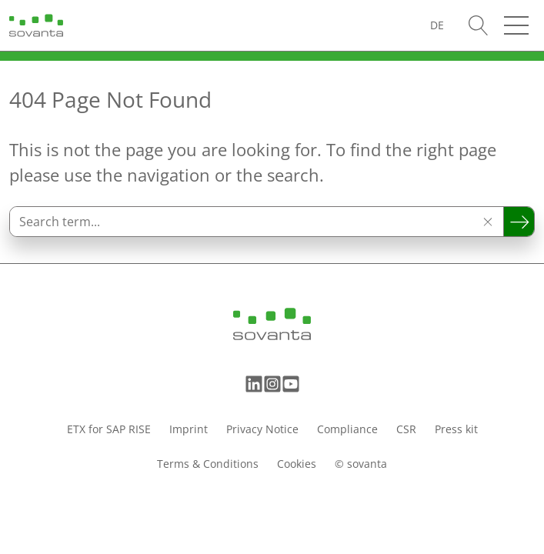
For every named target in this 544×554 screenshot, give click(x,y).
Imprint (188, 429)
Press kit (456, 429)
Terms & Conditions (208, 463)
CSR (406, 429)
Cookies (296, 463)
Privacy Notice (262, 429)
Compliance (347, 429)
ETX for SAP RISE (109, 429)
